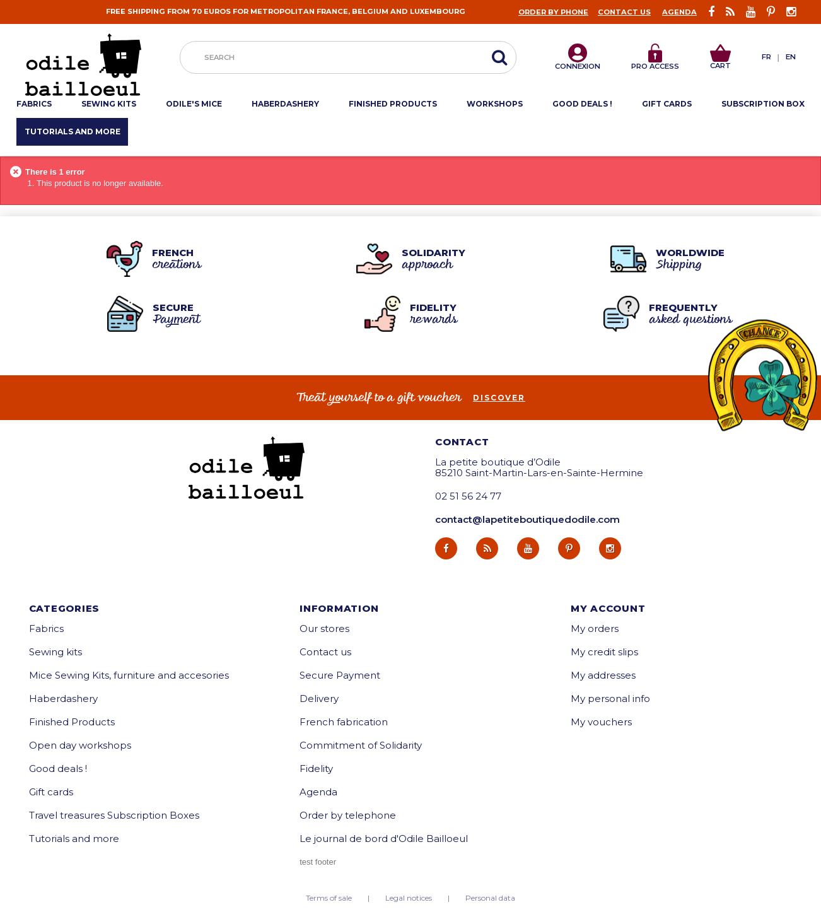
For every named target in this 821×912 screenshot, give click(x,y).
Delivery (319, 698)
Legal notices (408, 898)
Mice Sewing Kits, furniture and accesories (129, 675)
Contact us (624, 12)
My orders (595, 628)
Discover (499, 398)
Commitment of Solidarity (361, 745)
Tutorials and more (74, 838)
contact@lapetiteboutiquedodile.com (527, 519)
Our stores (324, 628)
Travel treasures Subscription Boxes (114, 815)
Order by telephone (348, 815)
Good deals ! (58, 768)
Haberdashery (63, 698)
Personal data (490, 898)
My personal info (610, 698)
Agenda (679, 12)
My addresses (603, 675)
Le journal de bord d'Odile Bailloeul (384, 838)
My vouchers (601, 721)
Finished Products (72, 721)
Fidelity (316, 768)
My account (608, 608)
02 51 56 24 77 (468, 496)
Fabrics (46, 628)
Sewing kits (55, 651)
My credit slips (604, 651)
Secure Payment (340, 675)
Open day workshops (80, 745)
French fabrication (344, 721)
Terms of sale (329, 898)
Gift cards (51, 791)
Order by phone (553, 12)
